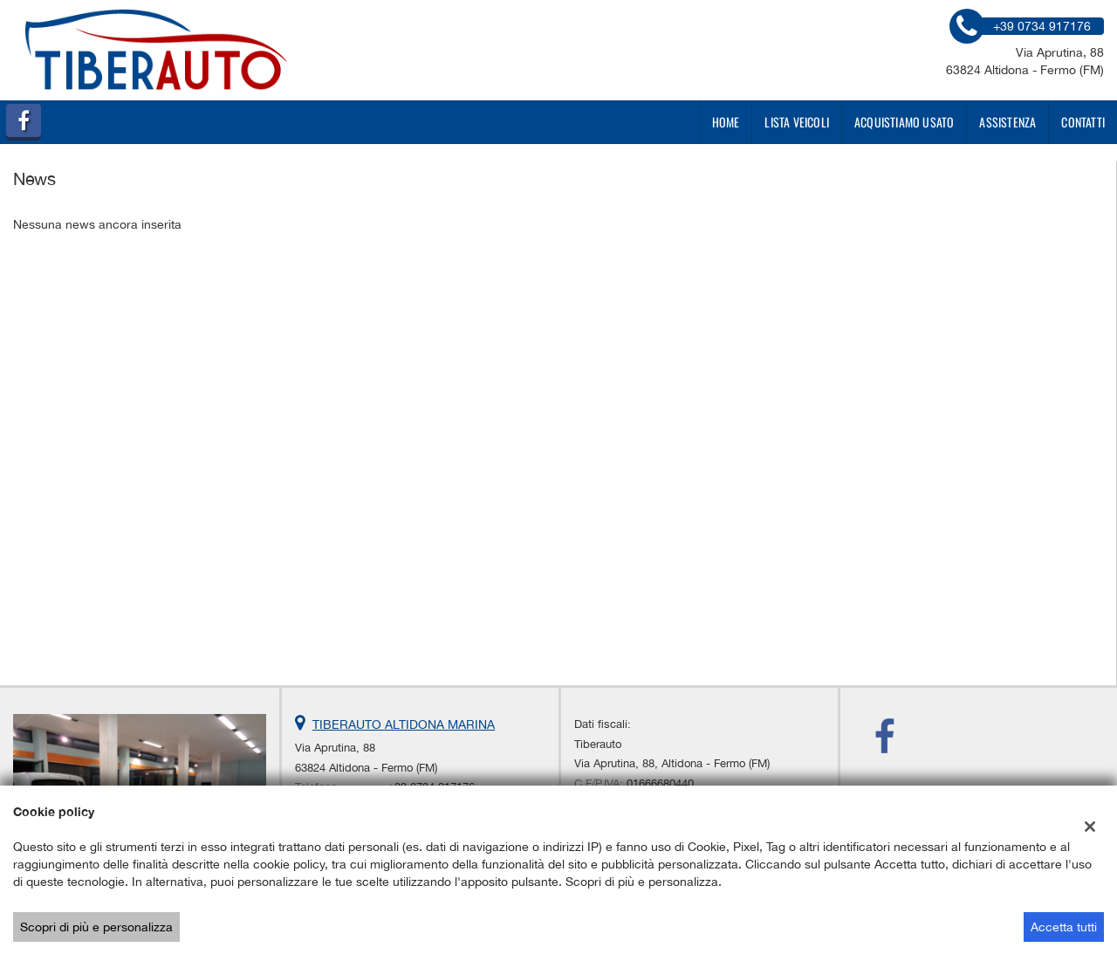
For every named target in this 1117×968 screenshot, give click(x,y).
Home (726, 122)
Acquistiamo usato (904, 122)
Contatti (1083, 122)
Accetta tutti (1064, 927)
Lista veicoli (796, 122)
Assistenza (1007, 122)
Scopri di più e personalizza (96, 927)
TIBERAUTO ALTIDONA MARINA (403, 724)
